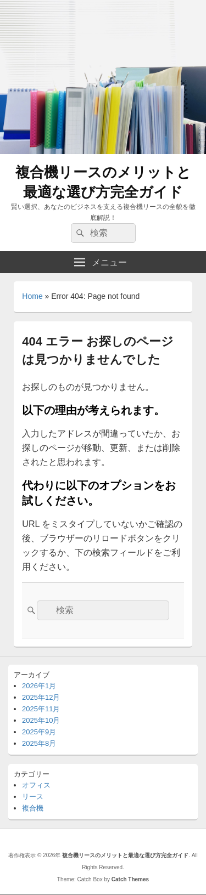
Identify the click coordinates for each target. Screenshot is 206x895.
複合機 (32, 808)
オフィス (36, 785)
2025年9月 (39, 732)
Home (32, 296)
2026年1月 (39, 686)
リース (32, 796)
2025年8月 (39, 743)
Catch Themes (130, 879)
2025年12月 (41, 697)
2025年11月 (41, 709)
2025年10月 (41, 720)
